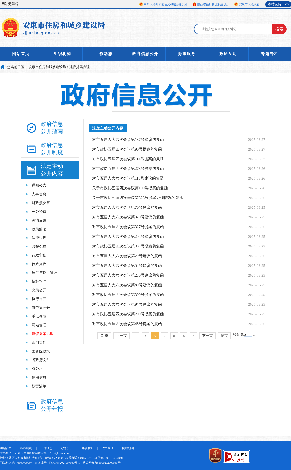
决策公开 (39, 290)
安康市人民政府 (249, 4)
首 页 (104, 336)
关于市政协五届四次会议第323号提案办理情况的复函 (137, 198)
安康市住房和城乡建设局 (47, 67)
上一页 (121, 336)
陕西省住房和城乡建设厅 (213, 4)
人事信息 (39, 194)
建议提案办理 (79, 67)
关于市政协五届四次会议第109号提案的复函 (130, 188)
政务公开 (67, 448)
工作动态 (104, 54)
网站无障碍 (9, 4)
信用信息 (39, 377)
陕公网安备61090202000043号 (102, 462)
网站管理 (39, 325)
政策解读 (39, 229)
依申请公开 (41, 308)
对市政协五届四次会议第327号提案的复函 (128, 227)
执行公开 (39, 299)
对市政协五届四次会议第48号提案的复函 (127, 324)
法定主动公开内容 (107, 128)
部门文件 (39, 342)
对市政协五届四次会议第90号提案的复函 (127, 149)
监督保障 (39, 246)
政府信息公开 (145, 54)
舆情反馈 (39, 220)
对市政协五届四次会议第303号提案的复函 (128, 246)
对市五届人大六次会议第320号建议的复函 (128, 217)
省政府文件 (41, 360)
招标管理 (39, 281)
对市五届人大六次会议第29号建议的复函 (127, 256)
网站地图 (128, 448)
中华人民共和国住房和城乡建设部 (165, 4)
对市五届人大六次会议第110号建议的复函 (128, 178)
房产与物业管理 (44, 273)
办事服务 (186, 54)
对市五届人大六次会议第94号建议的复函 (127, 304)
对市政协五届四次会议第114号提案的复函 (128, 159)
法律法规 (39, 238)
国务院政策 (41, 351)
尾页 (224, 336)
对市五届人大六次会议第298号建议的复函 (128, 236)
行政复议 (39, 264)
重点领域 (39, 316)
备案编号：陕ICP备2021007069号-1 (57, 462)
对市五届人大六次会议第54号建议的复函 (127, 265)
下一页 (207, 336)
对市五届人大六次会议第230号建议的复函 (128, 275)
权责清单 (39, 386)
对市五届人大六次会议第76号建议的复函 (127, 207)
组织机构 (62, 54)
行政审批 (39, 255)
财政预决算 (41, 203)
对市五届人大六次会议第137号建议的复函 (128, 139)
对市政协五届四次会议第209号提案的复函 (128, 314)
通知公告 (39, 185)
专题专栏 (269, 54)
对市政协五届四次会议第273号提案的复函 (128, 169)
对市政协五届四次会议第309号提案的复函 (128, 295)
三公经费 (39, 212)
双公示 (37, 369)
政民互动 (228, 54)
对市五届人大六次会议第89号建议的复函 (127, 285)
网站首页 (21, 54)
